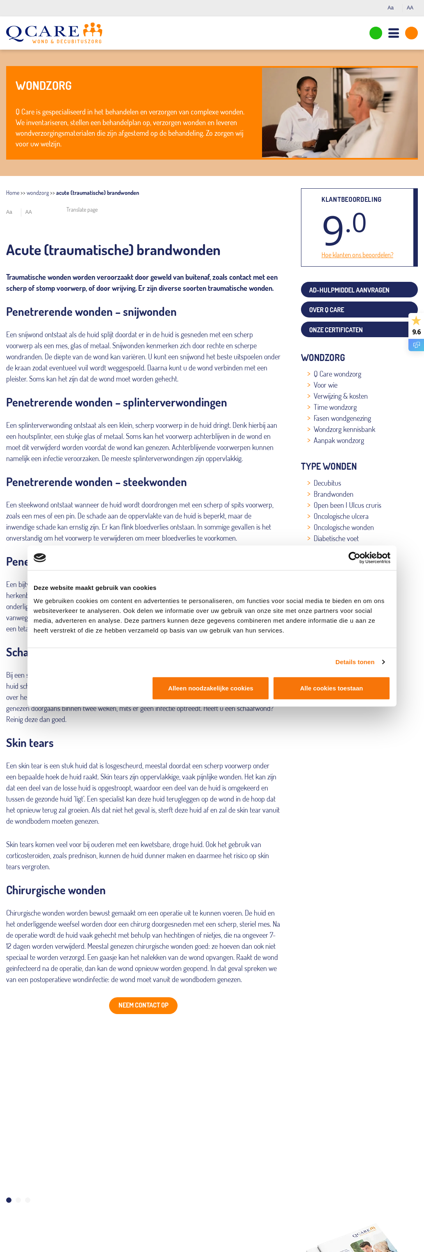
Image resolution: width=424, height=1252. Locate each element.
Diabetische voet (336, 538)
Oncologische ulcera (341, 516)
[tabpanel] (143, 1110)
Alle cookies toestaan (331, 687)
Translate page (82, 209)
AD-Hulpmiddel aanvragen (349, 290)
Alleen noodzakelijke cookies (210, 687)
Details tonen (354, 661)
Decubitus (327, 482)
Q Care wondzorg (337, 373)
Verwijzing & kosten (341, 395)
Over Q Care (326, 310)
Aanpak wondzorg (339, 440)
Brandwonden (333, 493)
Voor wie (325, 384)
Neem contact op (144, 1005)
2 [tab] (18, 1200)
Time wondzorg (335, 406)
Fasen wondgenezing (342, 418)
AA (412, 8)
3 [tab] (27, 1200)
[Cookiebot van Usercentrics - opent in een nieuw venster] (354, 558)
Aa (393, 8)
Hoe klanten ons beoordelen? (357, 255)
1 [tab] (8, 1200)
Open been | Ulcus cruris (347, 504)
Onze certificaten (336, 330)
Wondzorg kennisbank (344, 429)
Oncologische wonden (344, 527)
